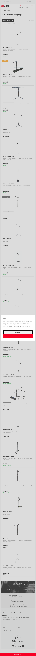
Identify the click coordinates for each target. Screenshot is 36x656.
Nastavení (18, 332)
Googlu (24, 323)
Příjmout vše (18, 336)
